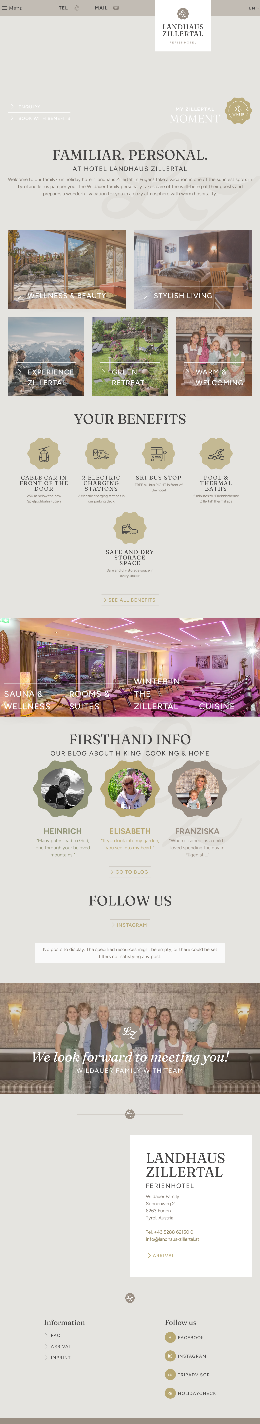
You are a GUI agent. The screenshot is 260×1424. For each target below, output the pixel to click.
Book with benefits (44, 118)
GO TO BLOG (132, 872)
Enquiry (30, 107)
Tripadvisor (194, 1362)
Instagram (192, 1343)
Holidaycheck (197, 1380)
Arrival (61, 1334)
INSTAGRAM (132, 925)
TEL (69, 8)
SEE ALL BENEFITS (132, 600)
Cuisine (217, 706)
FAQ (56, 1322)
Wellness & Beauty (67, 295)
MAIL (107, 8)
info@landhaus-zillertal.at (172, 1226)
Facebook (191, 1325)
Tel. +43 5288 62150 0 (169, 1219)
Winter (238, 114)
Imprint (61, 1345)
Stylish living (183, 295)
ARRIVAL (164, 1243)
